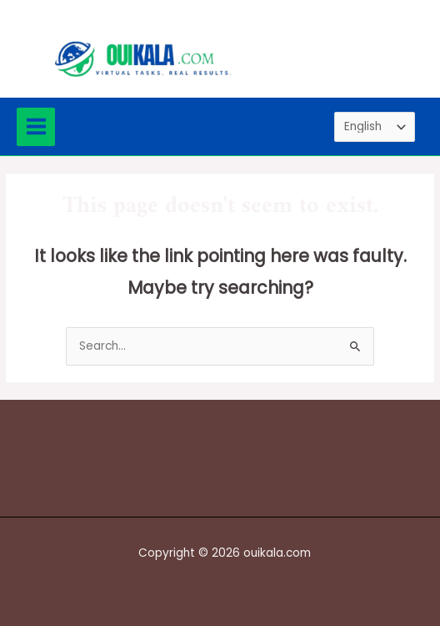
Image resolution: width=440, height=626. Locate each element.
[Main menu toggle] (36, 127)
